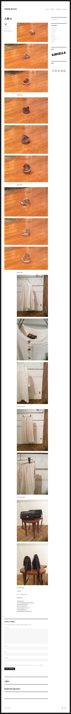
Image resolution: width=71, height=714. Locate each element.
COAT (53, 34)
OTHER (53, 41)
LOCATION (58, 9)
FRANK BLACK (10, 9)
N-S (52, 43)
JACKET (53, 33)
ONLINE (65, 9)
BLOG (47, 9)
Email (6, 651)
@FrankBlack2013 (54, 19)
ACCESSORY (6, 30)
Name (6, 645)
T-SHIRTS (9, 31)
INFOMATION (54, 28)
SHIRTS (53, 31)
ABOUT (52, 9)
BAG (11, 30)
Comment (7, 627)
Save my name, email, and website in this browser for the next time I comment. (23, 665)
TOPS (12, 31)
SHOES (53, 38)
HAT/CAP (54, 36)
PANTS (5, 31)
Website (6, 657)
